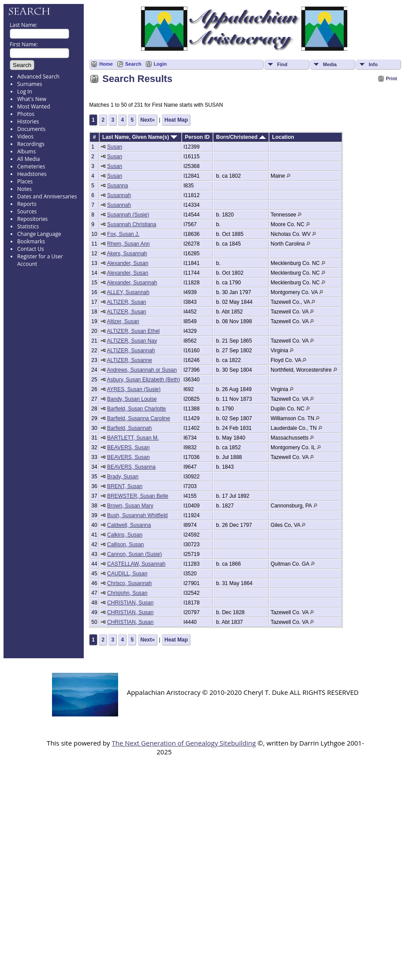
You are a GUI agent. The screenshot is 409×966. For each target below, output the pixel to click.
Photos (25, 114)
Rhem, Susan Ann (128, 244)
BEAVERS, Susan (128, 447)
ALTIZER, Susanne (129, 360)
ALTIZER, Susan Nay (132, 341)
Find (282, 64)
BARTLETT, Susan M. (133, 438)
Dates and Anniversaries (47, 196)
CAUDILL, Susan (127, 574)
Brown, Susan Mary (130, 506)
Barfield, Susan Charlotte (136, 409)
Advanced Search (38, 76)
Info (373, 64)
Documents (31, 129)
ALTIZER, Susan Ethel (133, 331)
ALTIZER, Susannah (131, 350)
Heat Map (176, 120)
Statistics (28, 226)
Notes (24, 189)
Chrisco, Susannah (129, 583)
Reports (27, 204)
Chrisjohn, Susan (127, 593)
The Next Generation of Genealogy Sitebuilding (184, 742)
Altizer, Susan (123, 321)
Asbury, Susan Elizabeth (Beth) (143, 380)
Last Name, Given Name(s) (139, 137)
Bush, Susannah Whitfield (137, 515)
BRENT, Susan (124, 486)
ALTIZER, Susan (126, 302)
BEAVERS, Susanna (131, 467)
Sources (27, 211)
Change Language (39, 234)
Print (391, 78)
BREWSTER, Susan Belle (137, 496)
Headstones (32, 174)
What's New (31, 99)
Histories (28, 121)
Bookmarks (31, 241)
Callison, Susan (125, 544)
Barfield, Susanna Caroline (138, 418)
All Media (28, 159)
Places (25, 181)
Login (160, 64)
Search (133, 64)
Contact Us (30, 249)
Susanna (117, 186)
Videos (25, 136)
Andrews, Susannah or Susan (142, 370)
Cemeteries (31, 166)
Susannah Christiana (131, 224)
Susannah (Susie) (128, 215)
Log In (24, 91)
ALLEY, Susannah (128, 292)
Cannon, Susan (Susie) (134, 554)
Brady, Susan (122, 477)
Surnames (29, 84)
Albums (26, 151)
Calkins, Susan (124, 535)
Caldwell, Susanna (129, 525)
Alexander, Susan (127, 263)
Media (330, 64)
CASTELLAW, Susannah (136, 564)
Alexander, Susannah (132, 283)
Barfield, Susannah (129, 428)
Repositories (32, 219)
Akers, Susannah (127, 253)
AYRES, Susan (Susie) (133, 389)
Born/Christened (240, 137)
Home (106, 64)
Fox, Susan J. (123, 234)
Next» (148, 120)
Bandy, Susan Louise (132, 399)
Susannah (119, 195)
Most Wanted (33, 106)
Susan (114, 147)
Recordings (31, 144)
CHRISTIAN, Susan (130, 603)
